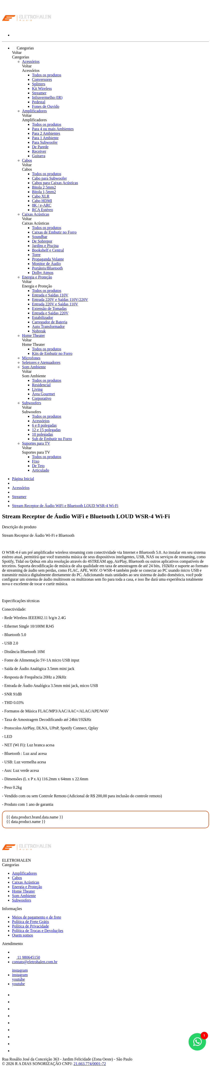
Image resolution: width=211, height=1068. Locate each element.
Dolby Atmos (42, 272)
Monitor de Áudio (46, 264)
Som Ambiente (34, 367)
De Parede (40, 147)
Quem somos (22, 935)
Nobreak (39, 331)
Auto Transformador (48, 326)
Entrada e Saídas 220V (50, 313)
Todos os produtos (46, 75)
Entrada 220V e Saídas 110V (55, 304)
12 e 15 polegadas (46, 430)
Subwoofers (31, 403)
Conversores (42, 79)
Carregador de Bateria (49, 322)
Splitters (38, 84)
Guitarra (38, 156)
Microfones (31, 358)
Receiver (39, 151)
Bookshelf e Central (48, 250)
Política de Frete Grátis (30, 922)
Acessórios (30, 61)
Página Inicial (23, 479)
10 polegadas (42, 434)
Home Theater (33, 335)
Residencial (41, 385)
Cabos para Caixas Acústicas (55, 183)
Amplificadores (34, 111)
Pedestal (38, 102)
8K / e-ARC (41, 205)
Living (37, 389)
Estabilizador (42, 317)
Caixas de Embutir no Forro (54, 232)
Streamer (39, 93)
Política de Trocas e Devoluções (37, 931)
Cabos (27, 160)
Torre (36, 255)
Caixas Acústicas (35, 214)
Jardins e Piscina (45, 246)
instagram (20, 970)
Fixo (35, 461)
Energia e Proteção (37, 277)
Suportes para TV (36, 443)
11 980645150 (26, 957)
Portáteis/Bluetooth (47, 268)
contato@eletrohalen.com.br (34, 962)
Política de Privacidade (30, 926)
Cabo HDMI (42, 201)
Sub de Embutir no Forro (52, 439)
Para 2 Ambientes (46, 133)
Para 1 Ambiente (45, 138)
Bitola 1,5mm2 (44, 192)
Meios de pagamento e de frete (36, 917)
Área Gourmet (43, 394)
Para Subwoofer (45, 142)
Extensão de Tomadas (49, 308)
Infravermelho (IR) (47, 97)
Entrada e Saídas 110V (50, 295)
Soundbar (39, 237)
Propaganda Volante (48, 259)
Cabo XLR (40, 196)
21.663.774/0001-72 (89, 1064)
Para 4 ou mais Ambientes (53, 129)
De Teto (38, 466)
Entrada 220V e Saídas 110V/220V (60, 299)
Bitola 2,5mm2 (44, 187)
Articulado (40, 470)
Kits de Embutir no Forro (52, 353)
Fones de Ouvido (45, 106)
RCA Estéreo (42, 210)
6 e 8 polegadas (44, 425)
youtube (18, 979)
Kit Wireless (42, 88)
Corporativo (41, 398)
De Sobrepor (42, 241)
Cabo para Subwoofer (49, 178)
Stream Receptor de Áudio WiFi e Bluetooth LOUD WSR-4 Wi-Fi (65, 506)
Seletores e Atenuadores (41, 362)
